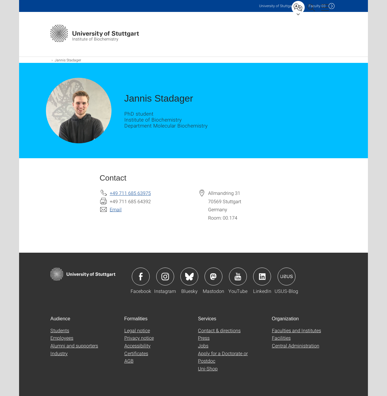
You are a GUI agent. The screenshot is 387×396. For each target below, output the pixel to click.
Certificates (136, 353)
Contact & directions (219, 330)
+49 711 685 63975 (130, 193)
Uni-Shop (208, 368)
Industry (59, 353)
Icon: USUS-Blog (286, 276)
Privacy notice (139, 338)
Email (116, 209)
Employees (61, 338)
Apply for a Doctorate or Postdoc (223, 357)
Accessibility (137, 345)
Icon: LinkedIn (262, 276)
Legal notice (137, 330)
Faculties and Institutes (296, 330)
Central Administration (295, 345)
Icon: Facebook (141, 276)
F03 (317, 6)
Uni (276, 6)
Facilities (281, 338)
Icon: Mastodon (213, 276)
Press (204, 338)
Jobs (203, 345)
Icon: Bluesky (189, 276)
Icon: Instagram (165, 276)
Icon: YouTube (238, 276)
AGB (129, 361)
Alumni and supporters (74, 345)
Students (59, 330)
